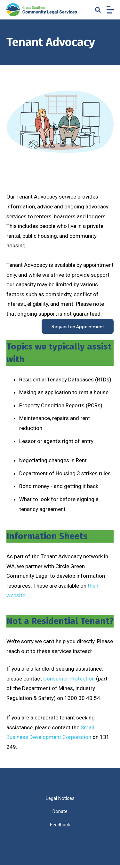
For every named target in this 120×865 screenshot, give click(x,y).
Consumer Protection (69, 678)
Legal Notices (60, 798)
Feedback (60, 825)
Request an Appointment (77, 326)
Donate (60, 811)
